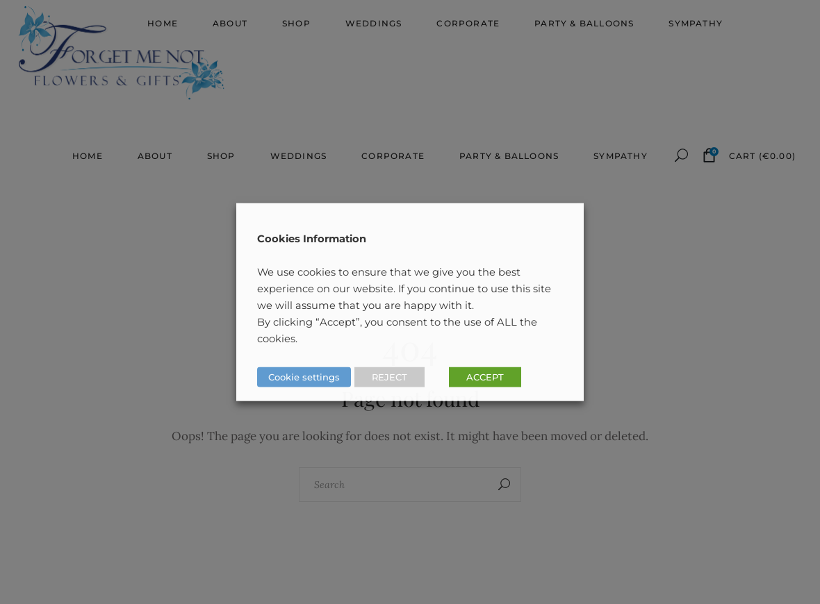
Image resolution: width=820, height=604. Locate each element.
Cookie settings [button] (304, 377)
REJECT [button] (389, 377)
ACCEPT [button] (485, 377)
